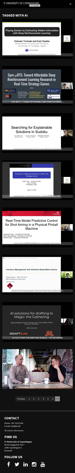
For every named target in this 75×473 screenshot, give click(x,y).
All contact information (14, 430)
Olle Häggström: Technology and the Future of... (37, 385)
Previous (21, 398)
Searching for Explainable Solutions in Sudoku (38, 149)
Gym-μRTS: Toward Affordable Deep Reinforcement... (37, 102)
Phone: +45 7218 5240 (13, 423)
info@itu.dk (15, 426)
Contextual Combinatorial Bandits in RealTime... (37, 196)
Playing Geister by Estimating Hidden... (37, 54)
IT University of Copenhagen (18, 441)
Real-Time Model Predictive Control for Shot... (37, 243)
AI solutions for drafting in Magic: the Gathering (37, 338)
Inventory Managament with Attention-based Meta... (37, 290)
